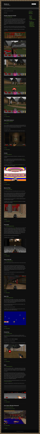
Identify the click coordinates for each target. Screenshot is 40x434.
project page (13, 408)
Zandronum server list (32, 24)
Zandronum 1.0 (8, 335)
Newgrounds (10, 381)
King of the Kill (7, 259)
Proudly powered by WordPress (20, 431)
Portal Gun (6, 332)
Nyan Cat (6, 296)
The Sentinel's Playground (32, 19)
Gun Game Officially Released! (11, 405)
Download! (5, 114)
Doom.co (6, 4)
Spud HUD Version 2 (9, 120)
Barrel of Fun (7, 188)
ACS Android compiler (32, 26)
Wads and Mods (8, 116)
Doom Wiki (31, 18)
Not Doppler (5, 381)
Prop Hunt (6, 224)
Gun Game (8, 8)
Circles (5, 153)
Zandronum (31, 16)
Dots (5, 365)
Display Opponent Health (10, 15)
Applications (30, 12)
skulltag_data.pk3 (16, 164)
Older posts (5, 428)
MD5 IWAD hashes (32, 23)
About (5, 8)
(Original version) (6, 123)
